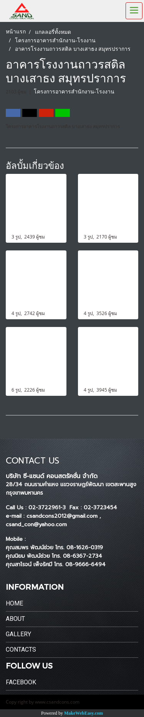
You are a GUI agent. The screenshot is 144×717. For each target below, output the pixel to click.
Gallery (18, 634)
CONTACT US (32, 460)
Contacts (21, 649)
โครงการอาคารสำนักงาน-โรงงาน (74, 92)
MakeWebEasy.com (83, 713)
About (15, 618)
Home (14, 603)
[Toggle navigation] (134, 10)
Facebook (21, 682)
